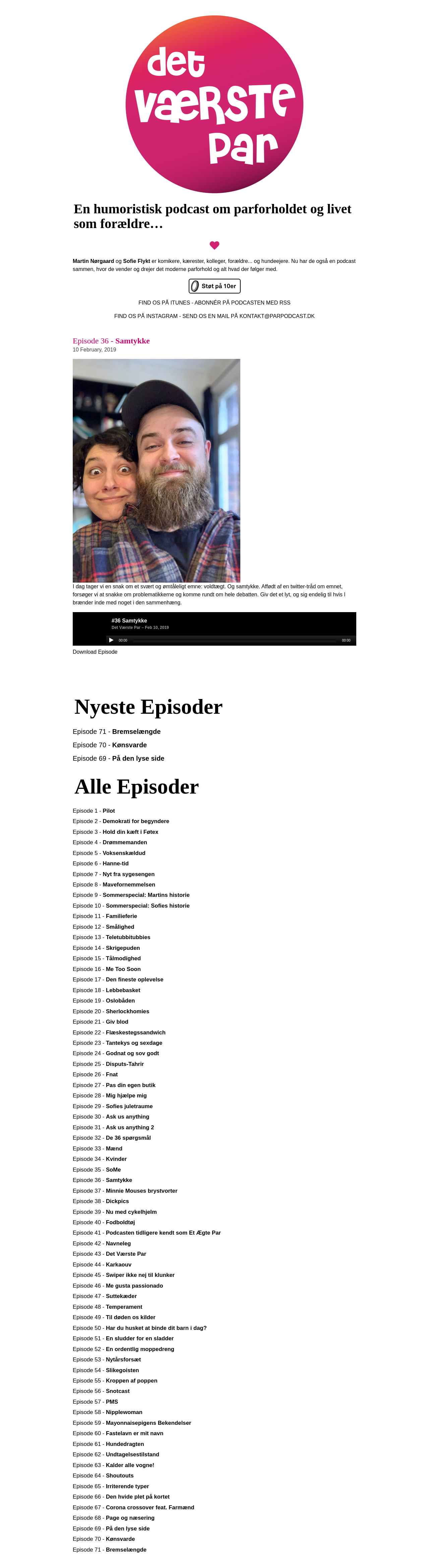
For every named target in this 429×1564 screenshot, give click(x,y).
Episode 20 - (111, 1011)
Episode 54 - (106, 1370)
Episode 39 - (115, 1212)
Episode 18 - (106, 990)
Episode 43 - (109, 1254)
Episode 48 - (107, 1307)
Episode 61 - (108, 1444)
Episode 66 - (121, 1497)
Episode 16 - (107, 969)
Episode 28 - (110, 1095)
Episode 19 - (104, 1000)
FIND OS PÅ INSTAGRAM (146, 316)
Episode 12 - (103, 927)
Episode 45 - (124, 1275)
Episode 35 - (97, 1170)
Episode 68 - (114, 1518)
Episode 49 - (114, 1317)
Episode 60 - (118, 1433)
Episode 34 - (100, 1159)
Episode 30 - (111, 1117)
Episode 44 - (102, 1264)
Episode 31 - (113, 1127)
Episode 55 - (115, 1381)
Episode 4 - (110, 842)
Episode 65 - (111, 1486)
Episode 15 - (107, 958)
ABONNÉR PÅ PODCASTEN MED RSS (242, 303)
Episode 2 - (121, 821)
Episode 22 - (119, 1032)
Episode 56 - (101, 1391)
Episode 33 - (97, 1148)
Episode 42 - (102, 1243)
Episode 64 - (103, 1475)
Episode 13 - (111, 937)
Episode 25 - (108, 1064)
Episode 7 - (114, 874)
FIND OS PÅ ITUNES (164, 303)
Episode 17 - (118, 979)
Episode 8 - (114, 884)
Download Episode (95, 652)
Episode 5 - (109, 853)
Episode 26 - (95, 1074)
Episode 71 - (117, 731)
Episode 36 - (102, 1180)
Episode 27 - (114, 1085)
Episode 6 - (101, 863)
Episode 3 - (116, 832)
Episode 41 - (147, 1233)
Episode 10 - (131, 906)
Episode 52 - (123, 1349)
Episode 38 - (101, 1201)
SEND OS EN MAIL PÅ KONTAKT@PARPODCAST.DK (248, 316)
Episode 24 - (116, 1053)
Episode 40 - (104, 1222)
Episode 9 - (131, 895)
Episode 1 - (94, 811)
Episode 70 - (110, 745)
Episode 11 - (105, 916)
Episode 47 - (105, 1296)
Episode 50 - (140, 1328)
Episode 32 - (112, 1138)
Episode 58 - (107, 1412)
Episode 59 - (132, 1423)
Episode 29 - (113, 1106)
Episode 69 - (119, 758)
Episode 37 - (125, 1191)
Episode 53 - (107, 1359)
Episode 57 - (95, 1402)
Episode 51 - (123, 1338)
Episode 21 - (100, 1022)
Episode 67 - (133, 1507)
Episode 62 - (116, 1454)
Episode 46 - (118, 1286)
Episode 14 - (106, 948)
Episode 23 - (117, 1043)
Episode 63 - (113, 1465)
